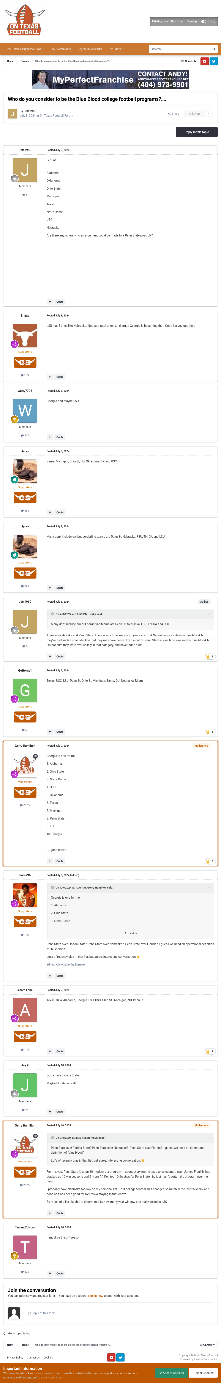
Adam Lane (25, 990)
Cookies (48, 1357)
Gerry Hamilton (25, 746)
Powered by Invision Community (198, 1359)
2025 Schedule (92, 49)
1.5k (25, 375)
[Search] (169, 49)
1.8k (25, 934)
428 (25, 1271)
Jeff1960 (30, 111)
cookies (28, 1373)
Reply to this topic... (43, 1313)
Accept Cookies (170, 1373)
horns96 (25, 875)
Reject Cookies (203, 1373)
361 (25, 510)
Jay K (25, 1065)
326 (25, 435)
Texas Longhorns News (26, 49)
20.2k (25, 805)
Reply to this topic (197, 132)
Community (63, 49)
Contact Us (33, 1357)
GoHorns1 (25, 670)
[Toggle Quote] (53, 614)
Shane (25, 315)
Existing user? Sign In (167, 21)
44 (25, 1109)
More (118, 49)
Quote (59, 301)
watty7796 (25, 391)
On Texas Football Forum (56, 115)
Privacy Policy (15, 1357)
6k (25, 730)
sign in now (95, 1295)
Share (173, 113)
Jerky (25, 451)
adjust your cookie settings (121, 1373)
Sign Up (192, 21)
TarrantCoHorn (25, 1227)
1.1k (25, 1049)
